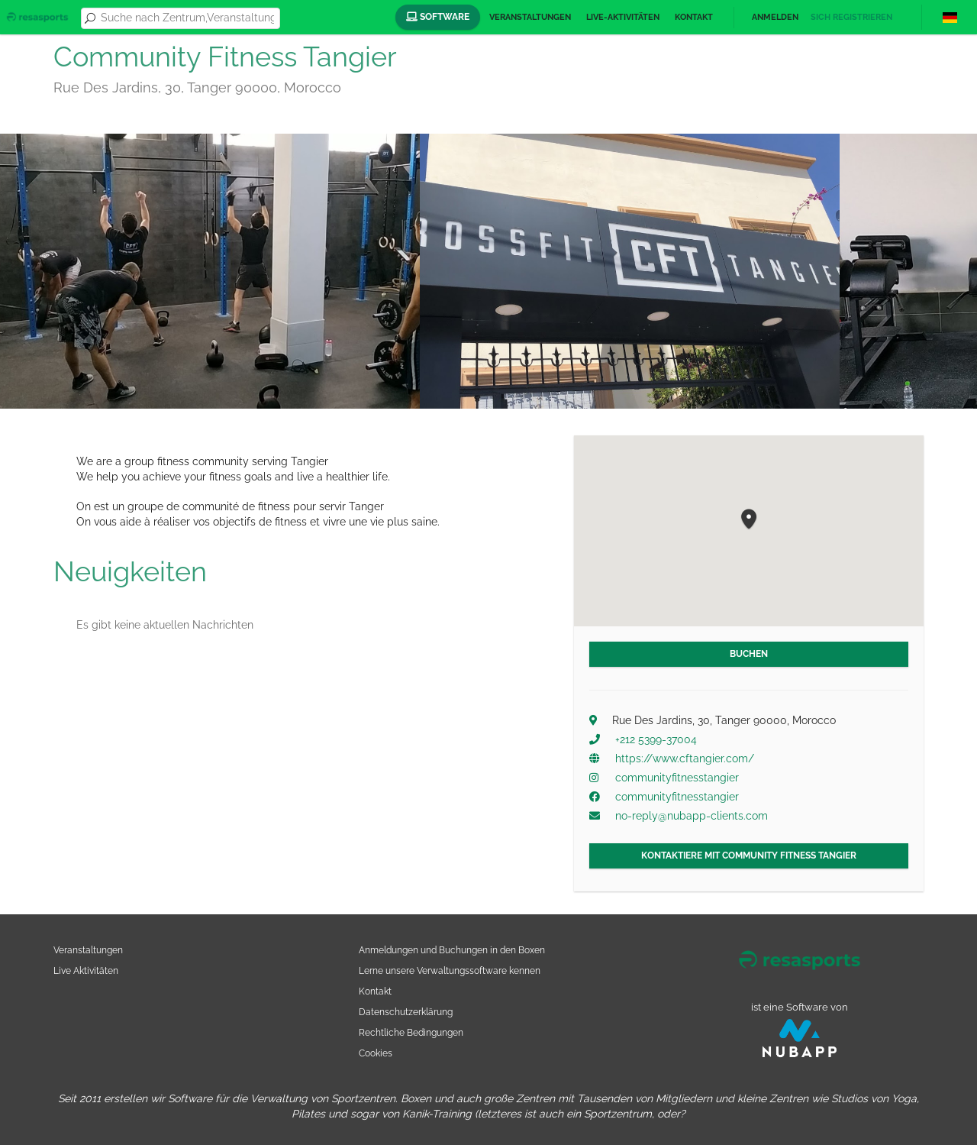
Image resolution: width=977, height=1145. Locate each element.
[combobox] (187, 18)
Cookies (375, 1053)
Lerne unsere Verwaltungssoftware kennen (449, 970)
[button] (748, 520)
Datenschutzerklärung (406, 1011)
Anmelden (775, 17)
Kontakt (694, 17)
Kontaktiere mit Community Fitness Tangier (748, 855)
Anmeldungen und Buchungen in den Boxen (452, 950)
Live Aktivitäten (85, 970)
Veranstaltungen (530, 17)
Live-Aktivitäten (622, 17)
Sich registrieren (851, 17)
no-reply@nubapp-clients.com (691, 816)
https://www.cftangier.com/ (684, 758)
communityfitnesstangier (677, 777)
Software (437, 16)
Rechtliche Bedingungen (411, 1032)
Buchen (749, 654)
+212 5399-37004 (656, 739)
